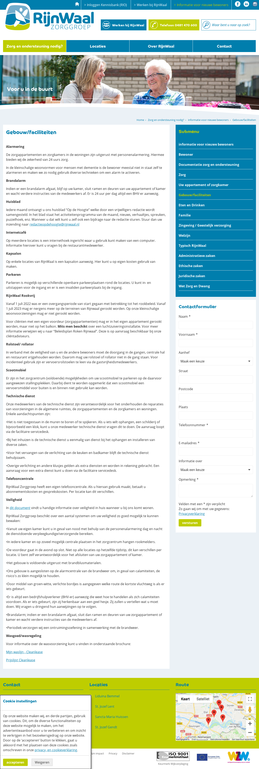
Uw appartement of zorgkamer (203, 185)
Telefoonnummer (192, 425)
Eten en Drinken (192, 205)
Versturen (190, 523)
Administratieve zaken (197, 255)
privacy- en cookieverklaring (56, 750)
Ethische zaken (191, 266)
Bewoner (186, 154)
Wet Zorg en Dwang (194, 286)
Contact (224, 46)
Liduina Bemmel (107, 696)
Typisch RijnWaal (192, 245)
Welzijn (184, 235)
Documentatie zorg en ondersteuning (209, 164)
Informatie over (190, 461)
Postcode (186, 389)
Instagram (255, 4)
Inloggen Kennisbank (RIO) (107, 5)
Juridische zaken (192, 276)
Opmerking (187, 479)
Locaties (98, 46)
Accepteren (15, 762)
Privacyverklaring (192, 513)
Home (140, 120)
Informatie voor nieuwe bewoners (202, 5)
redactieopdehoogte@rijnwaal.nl (54, 224)
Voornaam (187, 334)
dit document (20, 508)
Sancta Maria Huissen (111, 717)
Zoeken (206, 25)
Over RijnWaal (161, 46)
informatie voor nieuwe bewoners (208, 120)
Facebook (237, 4)
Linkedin (246, 4)
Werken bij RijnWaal (152, 5)
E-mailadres (188, 443)
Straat (183, 371)
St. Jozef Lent (104, 706)
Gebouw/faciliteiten (195, 195)
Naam (183, 316)
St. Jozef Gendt (106, 727)
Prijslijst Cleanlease (20, 660)
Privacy (113, 753)
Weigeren (42, 762)
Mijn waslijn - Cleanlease (24, 652)
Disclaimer (128, 753)
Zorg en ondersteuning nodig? (34, 46)
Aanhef (184, 352)
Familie (185, 215)
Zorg (182, 175)
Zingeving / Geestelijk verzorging (205, 225)
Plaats (183, 407)
